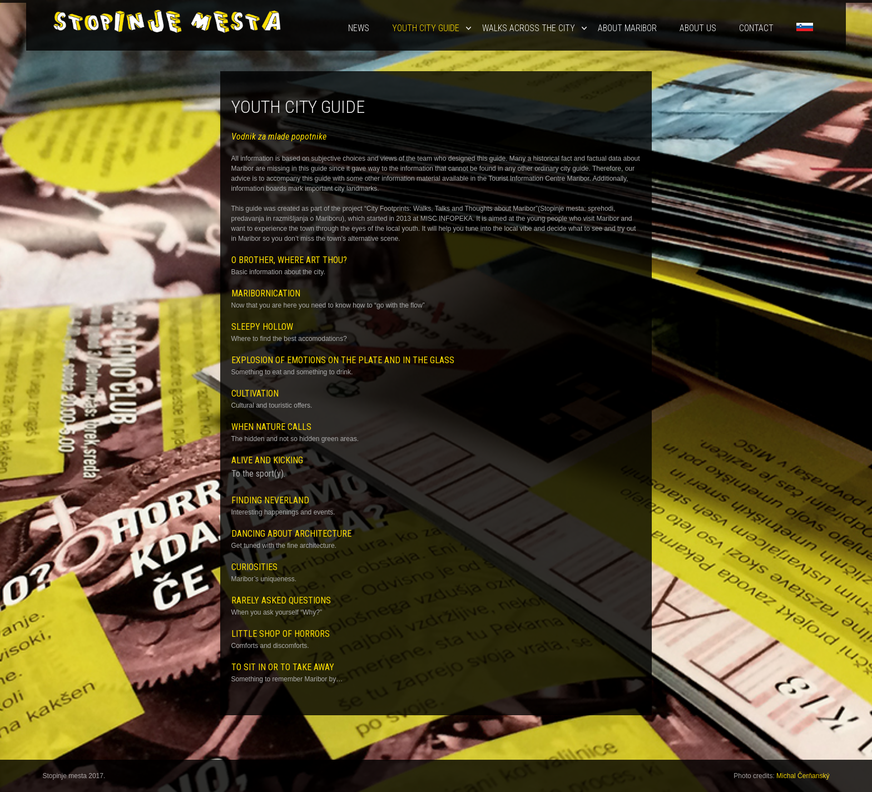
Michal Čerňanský (802, 776)
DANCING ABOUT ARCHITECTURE (291, 533)
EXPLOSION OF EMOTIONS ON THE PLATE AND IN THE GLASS (342, 360)
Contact (756, 28)
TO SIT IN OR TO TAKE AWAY (282, 667)
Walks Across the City (528, 28)
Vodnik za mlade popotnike (278, 136)
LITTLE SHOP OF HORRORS (280, 633)
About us (698, 28)
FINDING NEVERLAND (270, 500)
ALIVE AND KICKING (267, 460)
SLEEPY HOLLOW (262, 326)
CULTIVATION (255, 393)
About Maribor (627, 28)
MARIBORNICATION (265, 293)
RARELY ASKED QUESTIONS (281, 600)
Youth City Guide (425, 28)
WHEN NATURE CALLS (271, 427)
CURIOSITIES (254, 567)
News (358, 28)
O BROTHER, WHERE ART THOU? (289, 260)
